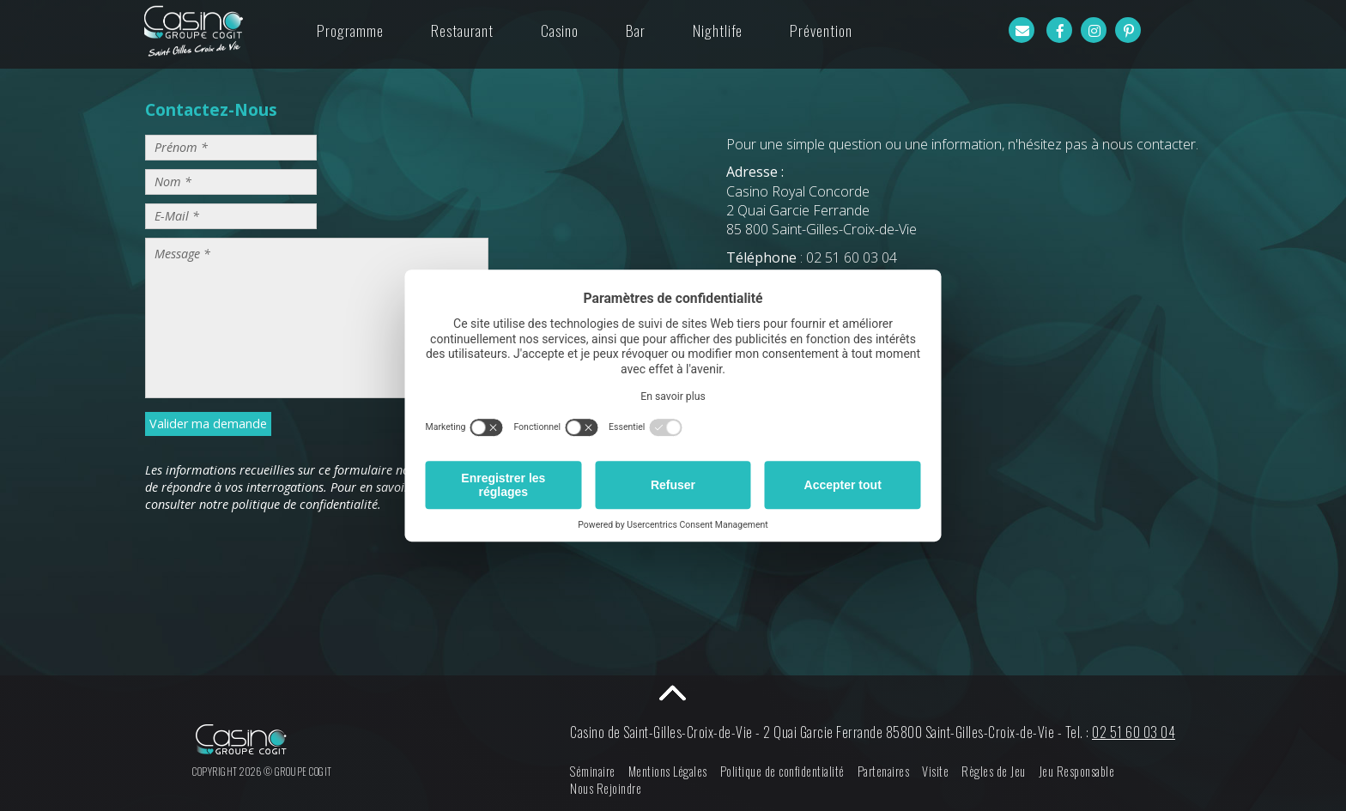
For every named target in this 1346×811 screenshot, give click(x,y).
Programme (350, 30)
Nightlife (718, 30)
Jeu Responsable (1077, 771)
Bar (636, 30)
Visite (935, 771)
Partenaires (884, 771)
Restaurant (462, 30)
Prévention (821, 30)
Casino (560, 30)
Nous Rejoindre (605, 788)
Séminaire (592, 771)
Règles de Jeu (993, 771)
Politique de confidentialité (782, 771)
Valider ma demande (208, 423)
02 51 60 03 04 (1133, 732)
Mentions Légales (667, 771)
